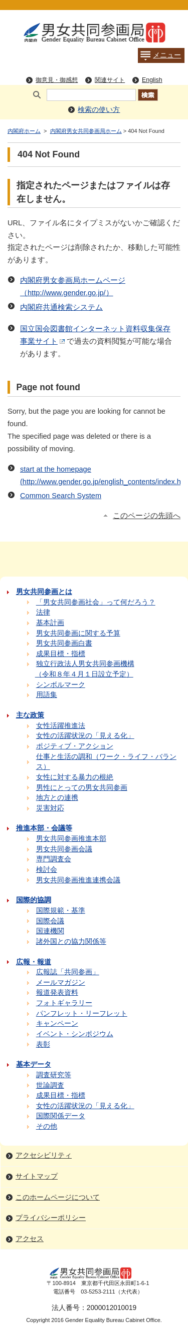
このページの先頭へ (146, 516)
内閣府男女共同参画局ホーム (86, 131)
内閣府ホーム (24, 131)
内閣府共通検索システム (61, 307)
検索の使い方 (99, 109)
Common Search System (60, 496)
